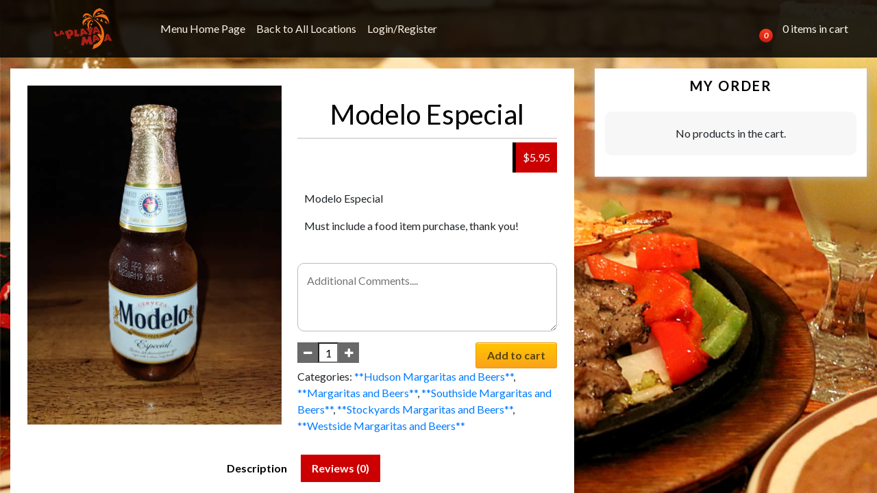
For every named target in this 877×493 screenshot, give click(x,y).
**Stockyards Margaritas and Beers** (424, 409)
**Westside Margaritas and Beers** (381, 425)
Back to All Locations (306, 28)
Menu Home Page (202, 28)
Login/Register (402, 28)
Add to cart (516, 355)
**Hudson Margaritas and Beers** (433, 376)
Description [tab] (257, 468)
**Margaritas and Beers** (357, 392)
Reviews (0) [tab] (340, 468)
